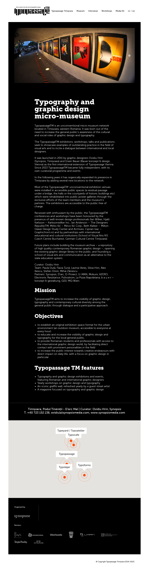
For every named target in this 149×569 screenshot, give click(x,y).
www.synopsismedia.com (108, 412)
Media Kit (120, 11)
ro (129, 11)
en (133, 11)
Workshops (107, 11)
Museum (81, 11)
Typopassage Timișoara (62, 11)
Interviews (93, 11)
